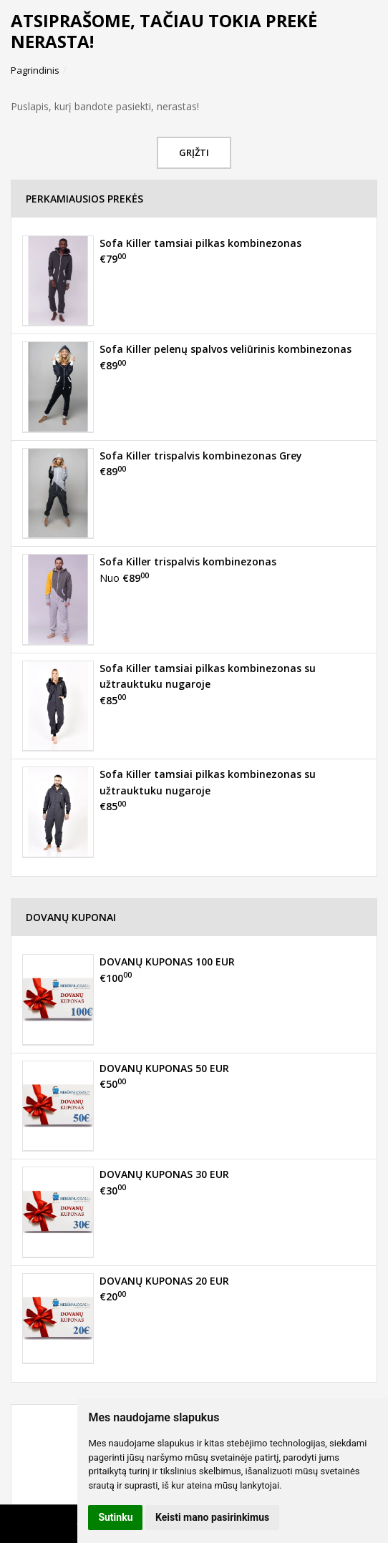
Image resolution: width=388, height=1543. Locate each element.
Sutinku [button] (115, 1517)
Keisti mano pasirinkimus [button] (212, 1517)
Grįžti (194, 152)
